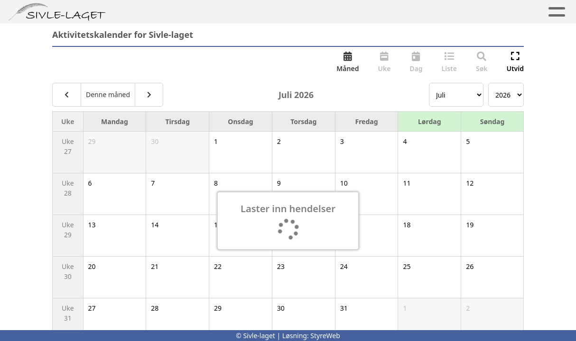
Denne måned (108, 94)
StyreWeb (325, 335)
